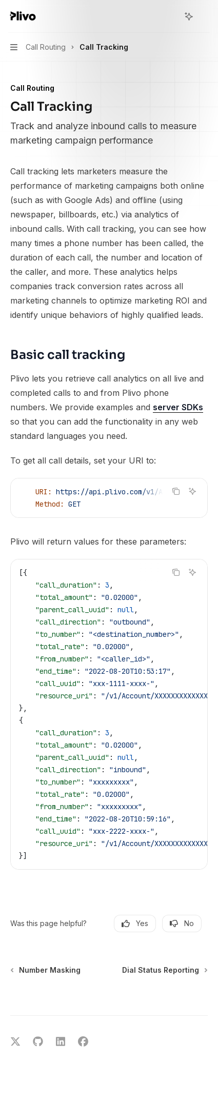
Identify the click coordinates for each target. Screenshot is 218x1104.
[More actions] (205, 16)
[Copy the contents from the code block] (176, 491)
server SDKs (178, 407)
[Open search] (170, 16)
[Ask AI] (192, 491)
